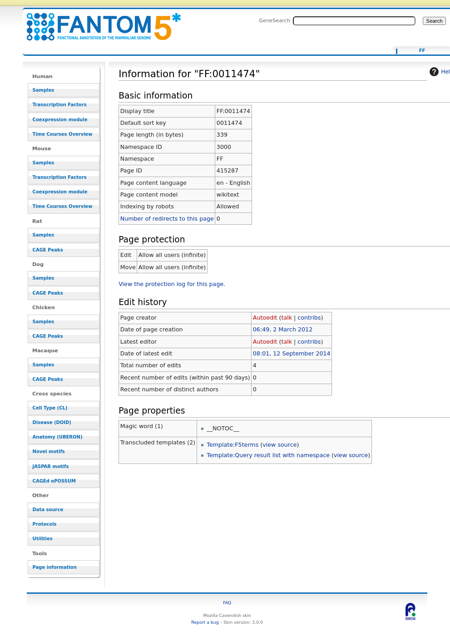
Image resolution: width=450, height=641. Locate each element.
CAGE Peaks (48, 249)
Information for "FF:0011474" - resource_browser (98, 22)
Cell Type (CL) (50, 407)
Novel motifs (49, 451)
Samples (43, 90)
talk (286, 317)
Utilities (43, 538)
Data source (48, 509)
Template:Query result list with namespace (268, 455)
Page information (55, 567)
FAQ (227, 602)
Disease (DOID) (52, 422)
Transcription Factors (60, 104)
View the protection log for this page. (172, 284)
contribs (309, 317)
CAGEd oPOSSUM (54, 480)
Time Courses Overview (63, 134)
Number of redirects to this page (167, 218)
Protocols (45, 524)
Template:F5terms (232, 444)
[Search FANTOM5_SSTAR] (354, 20)
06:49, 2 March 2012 (282, 329)
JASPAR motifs (51, 466)
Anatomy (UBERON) (58, 436)
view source (279, 444)
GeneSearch (274, 20)
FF (422, 51)
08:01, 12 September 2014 (292, 353)
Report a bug (204, 622)
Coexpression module (60, 119)
